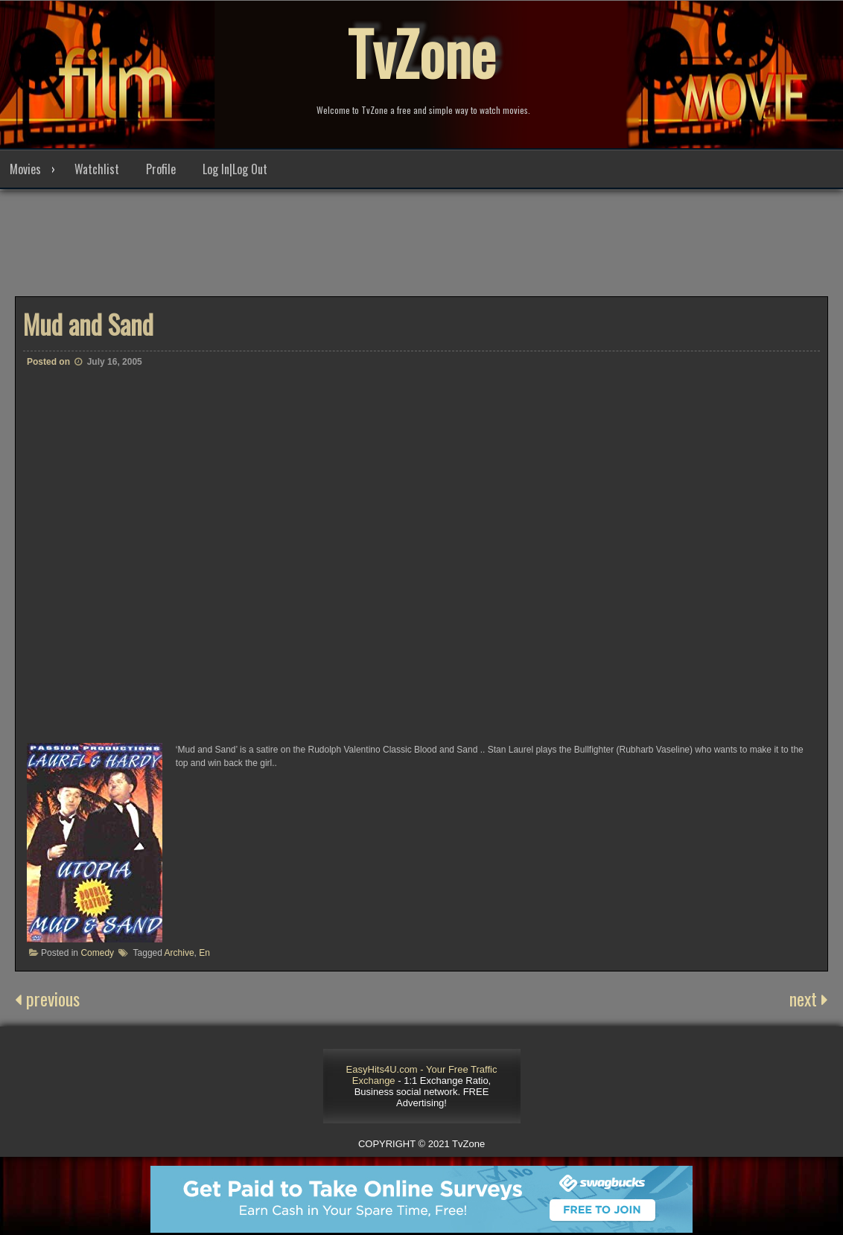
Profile (161, 169)
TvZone (421, 52)
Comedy (97, 953)
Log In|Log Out (235, 169)
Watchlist (96, 169)
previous (47, 998)
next (808, 998)
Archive (179, 953)
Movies (25, 169)
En (204, 953)
